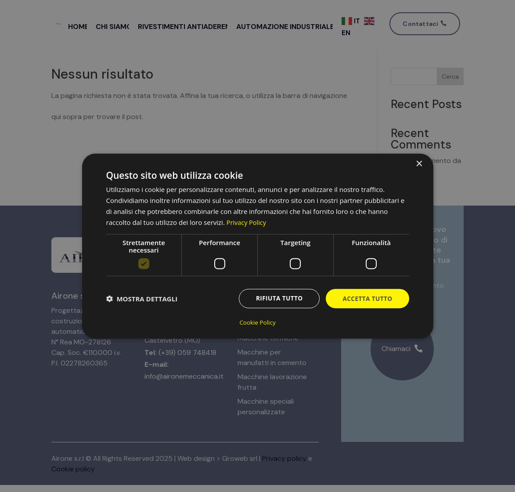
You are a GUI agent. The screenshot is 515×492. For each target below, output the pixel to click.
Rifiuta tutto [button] (277, 299)
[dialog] (257, 246)
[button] (142, 299)
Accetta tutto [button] (366, 299)
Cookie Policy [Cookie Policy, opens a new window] (258, 322)
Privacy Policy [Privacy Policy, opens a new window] (247, 222)
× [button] (419, 164)
